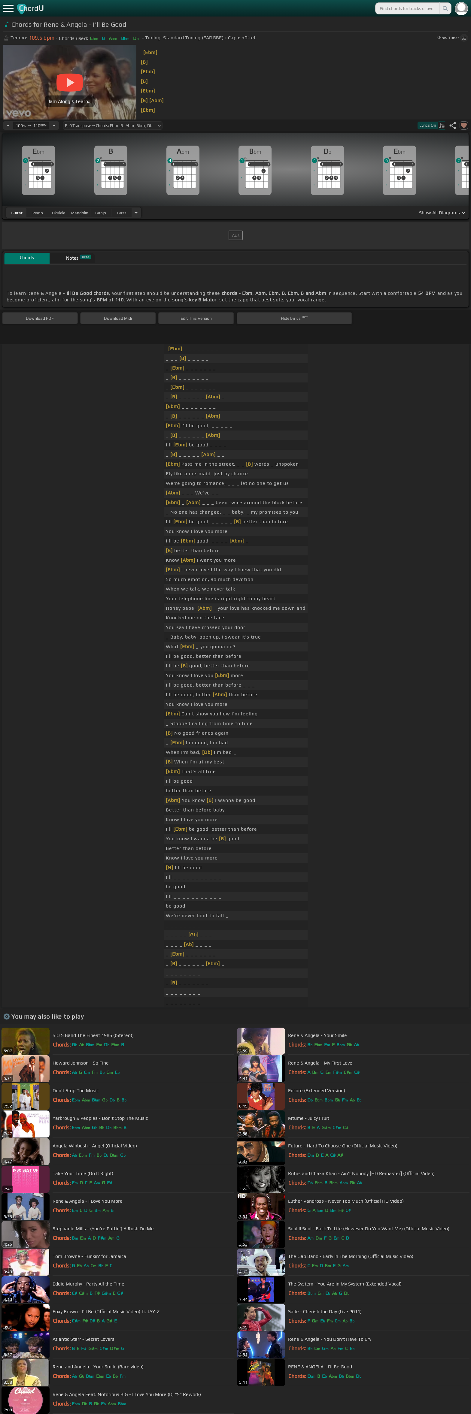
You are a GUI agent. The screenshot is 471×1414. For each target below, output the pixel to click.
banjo (100, 212)
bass (121, 212)
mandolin (79, 212)
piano (37, 212)
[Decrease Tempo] (8, 125)
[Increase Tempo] (54, 125)
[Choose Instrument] (136, 212)
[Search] (444, 8)
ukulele (58, 212)
